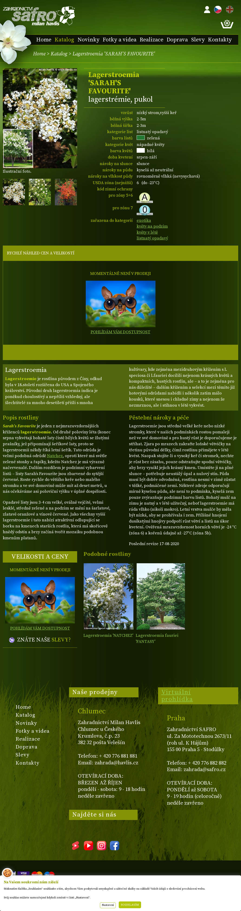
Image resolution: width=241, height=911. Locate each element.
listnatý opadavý (152, 238)
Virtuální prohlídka (177, 695)
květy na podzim (152, 226)
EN (228, 8)
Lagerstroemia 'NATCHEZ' (108, 635)
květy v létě (147, 232)
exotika (144, 220)
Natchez (55, 456)
